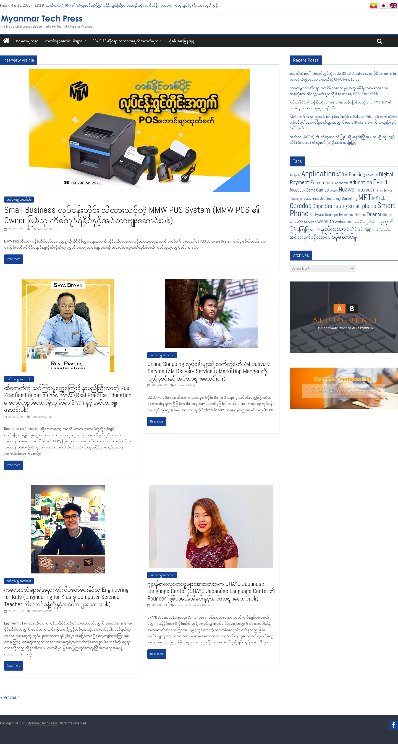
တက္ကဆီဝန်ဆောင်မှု (372, 222)
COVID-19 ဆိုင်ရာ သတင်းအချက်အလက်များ (125, 40)
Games (322, 190)
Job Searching (330, 198)
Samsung (335, 206)
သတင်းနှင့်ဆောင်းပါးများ (63, 40)
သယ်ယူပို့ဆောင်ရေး (382, 230)
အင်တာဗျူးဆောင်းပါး (19, 199)
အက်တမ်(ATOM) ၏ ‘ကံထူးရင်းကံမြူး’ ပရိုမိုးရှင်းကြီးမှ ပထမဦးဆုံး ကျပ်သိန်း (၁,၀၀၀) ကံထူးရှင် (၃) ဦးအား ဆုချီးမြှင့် (132, 5)
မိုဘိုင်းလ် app (359, 229)
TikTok (387, 214)
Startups (331, 214)
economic (342, 183)
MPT (364, 197)
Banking (357, 174)
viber (293, 222)
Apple (297, 175)
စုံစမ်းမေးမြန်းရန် (181, 40)
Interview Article (42, 229)
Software (317, 214)
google (334, 190)
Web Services (306, 222)
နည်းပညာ (333, 228)
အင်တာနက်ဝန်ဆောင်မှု (310, 237)
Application (319, 173)
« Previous (10, 697)
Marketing (349, 198)
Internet (364, 190)
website (325, 221)
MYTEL (378, 198)
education (181, 605)
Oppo (318, 206)
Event (380, 182)
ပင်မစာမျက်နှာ (27, 40)
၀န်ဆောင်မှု (344, 236)
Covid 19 (372, 175)
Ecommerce (322, 182)
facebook (298, 190)
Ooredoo (300, 205)
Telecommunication (352, 214)
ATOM (342, 174)
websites (343, 222)
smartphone (362, 206)
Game (311, 190)
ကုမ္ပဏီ (357, 222)
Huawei (347, 189)
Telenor (373, 214)
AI (291, 174)
